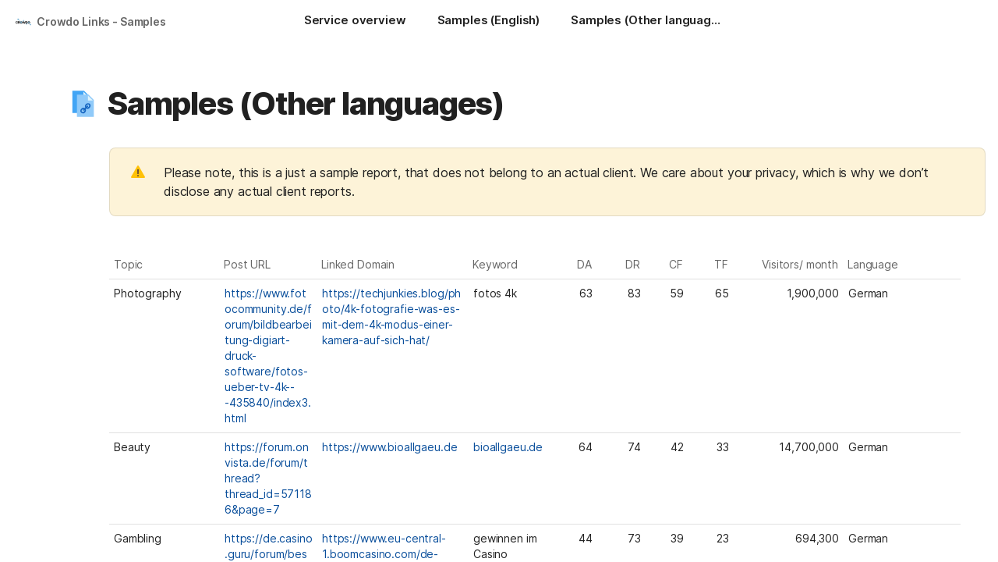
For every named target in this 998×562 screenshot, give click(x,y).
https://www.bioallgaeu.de (390, 447)
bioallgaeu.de (508, 447)
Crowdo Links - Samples (101, 21)
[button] (83, 104)
